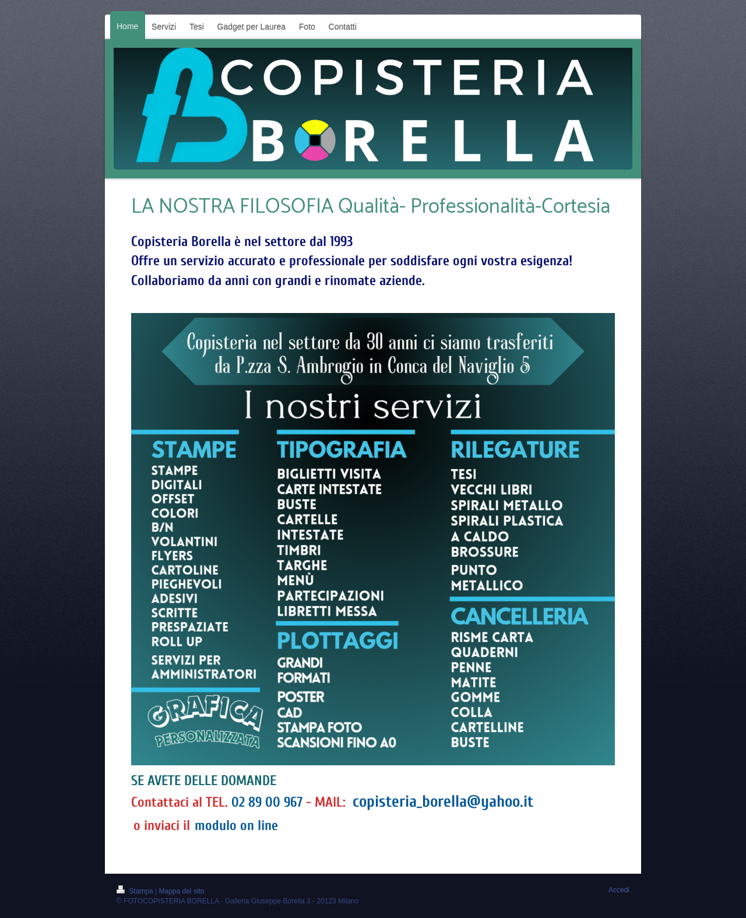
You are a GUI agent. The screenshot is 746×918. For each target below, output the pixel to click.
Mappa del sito (182, 891)
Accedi (618, 890)
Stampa (136, 891)
